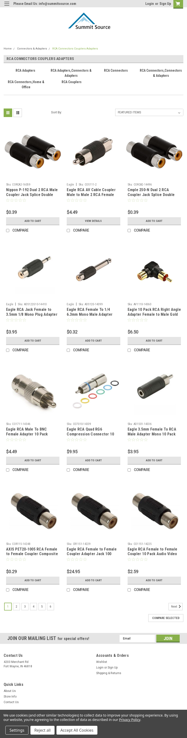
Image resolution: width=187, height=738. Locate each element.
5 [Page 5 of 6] (42, 606)
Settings (16, 730)
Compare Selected (165, 618)
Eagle (70, 184)
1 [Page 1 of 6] (8, 606)
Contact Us (11, 702)
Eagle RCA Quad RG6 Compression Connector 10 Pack (90, 434)
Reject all (42, 730)
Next (177, 606)
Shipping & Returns (108, 673)
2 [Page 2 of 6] (16, 606)
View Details (93, 221)
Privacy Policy (129, 719)
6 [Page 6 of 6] (50, 606)
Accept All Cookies (77, 730)
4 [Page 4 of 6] (33, 606)
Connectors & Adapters (32, 48)
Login (149, 4)
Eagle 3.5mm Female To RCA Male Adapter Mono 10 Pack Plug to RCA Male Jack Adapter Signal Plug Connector (154, 436)
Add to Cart (32, 221)
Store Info (10, 696)
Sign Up (165, 4)
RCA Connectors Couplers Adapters (75, 48)
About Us (10, 691)
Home (8, 48)
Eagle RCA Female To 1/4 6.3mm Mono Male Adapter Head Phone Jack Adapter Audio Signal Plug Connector (91, 316)
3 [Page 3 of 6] (25, 606)
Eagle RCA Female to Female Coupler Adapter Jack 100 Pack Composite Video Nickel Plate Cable (92, 556)
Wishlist (101, 662)
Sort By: (56, 112)
